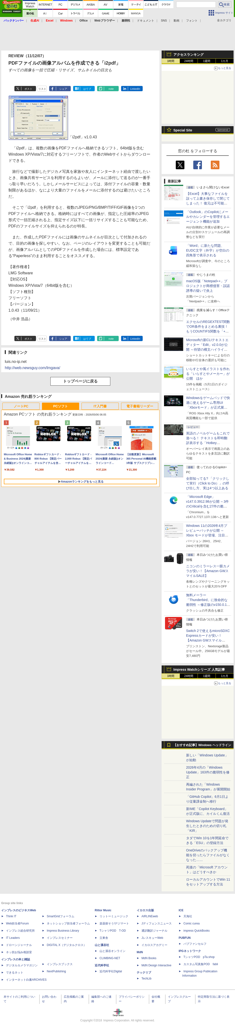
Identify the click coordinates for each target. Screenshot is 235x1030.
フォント (192, 20)
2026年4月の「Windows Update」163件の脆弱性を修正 (207, 772)
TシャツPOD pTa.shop (199, 957)
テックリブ (144, 972)
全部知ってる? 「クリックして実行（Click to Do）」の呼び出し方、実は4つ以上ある (207, 483)
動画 (176, 20)
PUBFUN (185, 938)
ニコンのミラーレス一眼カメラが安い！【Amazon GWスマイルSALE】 (208, 571)
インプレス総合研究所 (20, 930)
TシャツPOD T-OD (113, 930)
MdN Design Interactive (156, 965)
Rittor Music (103, 910)
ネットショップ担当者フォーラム (68, 923)
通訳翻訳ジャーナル (154, 930)
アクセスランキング (188, 54)
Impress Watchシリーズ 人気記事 (199, 669)
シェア (63, 88)
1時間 (171, 61)
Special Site (182, 130)
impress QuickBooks (196, 930)
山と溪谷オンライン (112, 951)
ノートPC (21, 406)
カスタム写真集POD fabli (200, 964)
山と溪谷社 (102, 945)
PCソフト (60, 406)
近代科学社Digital (111, 971)
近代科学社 (102, 965)
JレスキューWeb (152, 938)
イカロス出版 (145, 910)
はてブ (87, 88)
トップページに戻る (80, 381)
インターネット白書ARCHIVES (26, 979)
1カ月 (225, 61)
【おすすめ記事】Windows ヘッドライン (202, 745)
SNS (164, 20)
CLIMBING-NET (110, 958)
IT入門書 (100, 406)
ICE (181, 910)
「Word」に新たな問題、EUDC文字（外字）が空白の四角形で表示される (207, 250)
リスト (42, 88)
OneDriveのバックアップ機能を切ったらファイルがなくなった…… (208, 855)
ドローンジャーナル (19, 945)
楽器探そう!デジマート (114, 923)
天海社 (187, 916)
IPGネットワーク (190, 951)
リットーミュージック (114, 916)
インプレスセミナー (60, 938)
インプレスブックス (60, 964)
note (111, 88)
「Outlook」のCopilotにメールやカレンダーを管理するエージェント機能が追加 (208, 216)
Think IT (11, 916)
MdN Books (148, 958)
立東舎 (104, 938)
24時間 (188, 61)
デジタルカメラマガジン (22, 965)
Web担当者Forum (17, 923)
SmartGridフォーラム (60, 916)
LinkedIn (135, 88)
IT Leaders (13, 938)
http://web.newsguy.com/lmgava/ (32, 368)
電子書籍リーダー (139, 406)
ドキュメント (145, 20)
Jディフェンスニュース (156, 923)
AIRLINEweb (149, 916)
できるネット (14, 972)
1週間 (207, 61)
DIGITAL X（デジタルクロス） (66, 945)
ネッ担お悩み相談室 (19, 952)
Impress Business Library (63, 930)
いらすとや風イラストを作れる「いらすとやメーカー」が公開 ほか (208, 373)
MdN (140, 952)
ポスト (28, 88)
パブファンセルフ (194, 944)
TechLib (146, 978)
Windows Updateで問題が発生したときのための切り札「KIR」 (207, 826)
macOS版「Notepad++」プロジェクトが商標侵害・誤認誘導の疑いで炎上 (208, 286)
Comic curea (191, 923)
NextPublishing (56, 971)
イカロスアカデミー (154, 945)
